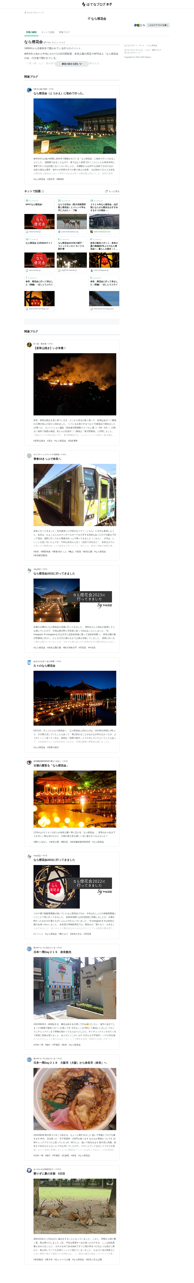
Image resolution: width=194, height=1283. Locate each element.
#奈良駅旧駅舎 (40, 555)
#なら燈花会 (39, 179)
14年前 (58, 1169)
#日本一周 (38, 1045)
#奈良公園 (87, 551)
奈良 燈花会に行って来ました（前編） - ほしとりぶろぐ (104, 283)
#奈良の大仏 (76, 934)
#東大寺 (49, 1259)
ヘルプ (147, 50)
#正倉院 (65, 1155)
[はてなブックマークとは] (43, 191)
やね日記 (37, 569)
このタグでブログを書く (158, 25)
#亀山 (71, 551)
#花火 (50, 440)
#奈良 (36, 551)
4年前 (45, 856)
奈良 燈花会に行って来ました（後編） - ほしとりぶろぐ (39, 283)
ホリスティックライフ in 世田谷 (46, 454)
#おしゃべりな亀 (62, 1259)
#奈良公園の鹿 (54, 647)
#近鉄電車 (73, 440)
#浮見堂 (82, 647)
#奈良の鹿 (54, 842)
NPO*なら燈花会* (34, 204)
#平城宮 (56, 1045)
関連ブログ (64, 32)
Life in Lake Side (40, 89)
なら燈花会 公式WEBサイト (39, 243)
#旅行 (47, 1045)
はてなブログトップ (132, 53)
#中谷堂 (91, 647)
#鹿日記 (64, 842)
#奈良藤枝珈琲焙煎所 (80, 842)
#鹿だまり (63, 934)
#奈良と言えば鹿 (94, 1259)
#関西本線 (45, 551)
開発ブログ (156, 50)
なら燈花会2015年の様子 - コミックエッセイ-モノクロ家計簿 (71, 246)
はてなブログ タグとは (133, 50)
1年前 (51, 89)
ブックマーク (32, 200)
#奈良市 (51, 179)
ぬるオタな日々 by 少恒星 (44, 661)
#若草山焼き (39, 440)
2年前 (63, 454)
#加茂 (78, 551)
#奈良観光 (38, 1259)
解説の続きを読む (72, 64)
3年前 (45, 569)
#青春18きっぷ (59, 551)
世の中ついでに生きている (44, 948)
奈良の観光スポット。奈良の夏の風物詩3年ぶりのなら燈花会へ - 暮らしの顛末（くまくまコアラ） (104, 246)
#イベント (38, 934)
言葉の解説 (31, 32)
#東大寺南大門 (70, 647)
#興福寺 (60, 179)
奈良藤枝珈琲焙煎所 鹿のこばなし (47, 761)
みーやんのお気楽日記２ (43, 1169)
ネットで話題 (48, 32)
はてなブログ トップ (34, 13)
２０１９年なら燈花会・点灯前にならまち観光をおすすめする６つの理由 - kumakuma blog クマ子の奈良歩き (104, 207)
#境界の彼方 (53, 747)
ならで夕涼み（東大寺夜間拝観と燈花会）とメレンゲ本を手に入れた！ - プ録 (72, 207)
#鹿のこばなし (40, 842)
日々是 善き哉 (39, 344)
